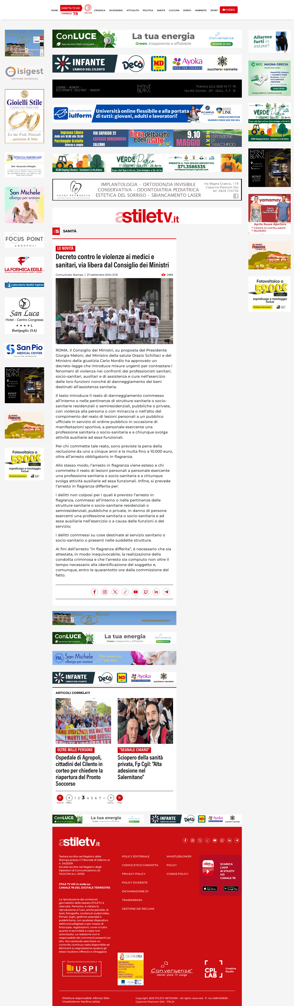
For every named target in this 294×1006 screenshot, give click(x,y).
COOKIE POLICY (177, 873)
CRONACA (99, 10)
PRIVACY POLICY (133, 873)
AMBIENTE (200, 10)
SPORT (214, 10)
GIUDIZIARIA (116, 10)
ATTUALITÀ (133, 10)
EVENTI (187, 10)
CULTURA (174, 10)
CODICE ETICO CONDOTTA (140, 865)
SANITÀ (161, 10)
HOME (54, 10)
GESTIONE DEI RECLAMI (138, 908)
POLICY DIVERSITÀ (135, 882)
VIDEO (229, 9)
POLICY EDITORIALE (136, 856)
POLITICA (148, 10)
